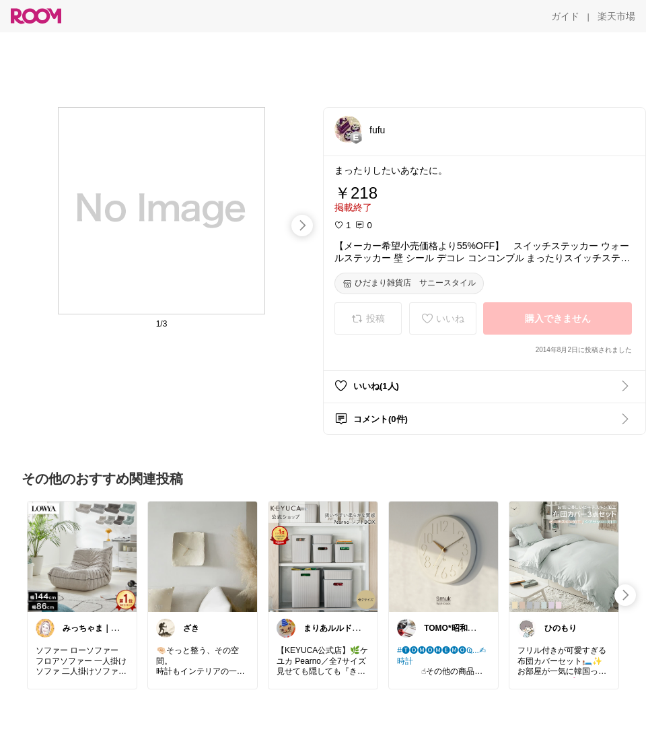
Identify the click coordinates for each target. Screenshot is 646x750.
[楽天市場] (616, 16)
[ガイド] (565, 16)
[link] (82, 556)
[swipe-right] (302, 225)
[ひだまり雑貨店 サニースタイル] (409, 283)
